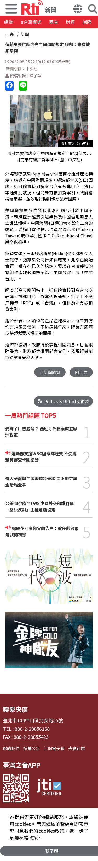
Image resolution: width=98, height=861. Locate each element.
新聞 (24, 34)
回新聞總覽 (49, 372)
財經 (70, 22)
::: (7, 34)
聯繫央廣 (15, 709)
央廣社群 (76, 748)
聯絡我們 (11, 748)
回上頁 (81, 372)
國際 (87, 22)
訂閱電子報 (54, 748)
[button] (77, 9)
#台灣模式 (31, 22)
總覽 (8, 22)
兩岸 (53, 22)
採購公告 (31, 748)
